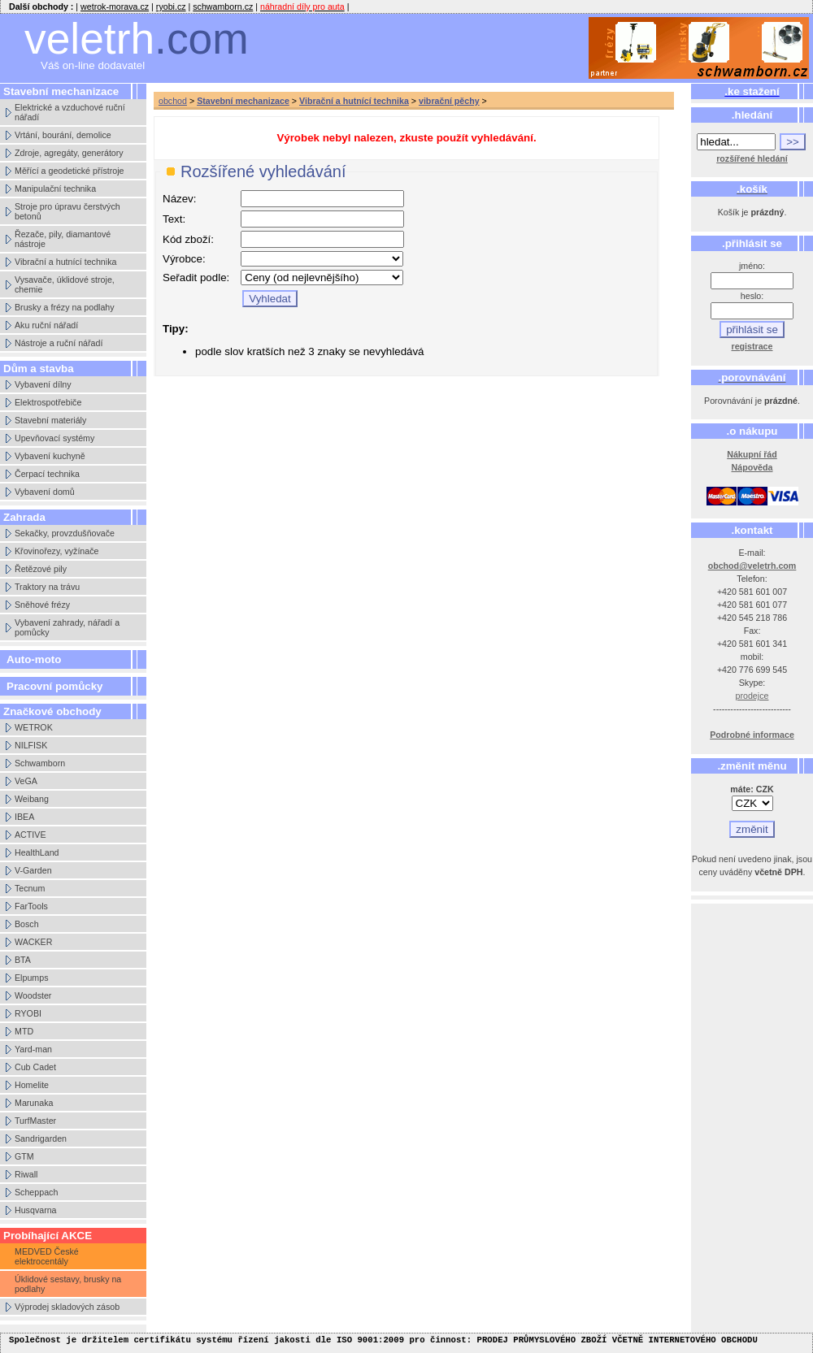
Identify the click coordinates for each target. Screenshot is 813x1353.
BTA (23, 960)
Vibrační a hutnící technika (65, 262)
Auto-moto (34, 659)
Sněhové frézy (42, 604)
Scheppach (36, 1192)
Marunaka (34, 1103)
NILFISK (31, 745)
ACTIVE (30, 834)
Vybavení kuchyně (50, 456)
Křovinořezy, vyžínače (56, 551)
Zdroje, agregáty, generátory (69, 153)
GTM (24, 1156)
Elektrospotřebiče (48, 402)
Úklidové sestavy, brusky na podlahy (68, 1284)
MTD (24, 1031)
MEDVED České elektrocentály (47, 1256)
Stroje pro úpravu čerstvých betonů (67, 211)
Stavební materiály (50, 420)
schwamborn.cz (223, 6)
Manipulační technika (55, 188)
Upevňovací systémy (54, 438)
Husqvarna (36, 1210)
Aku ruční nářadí (46, 325)
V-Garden (33, 870)
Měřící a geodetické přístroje (69, 171)
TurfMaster (35, 1120)
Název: (179, 199)
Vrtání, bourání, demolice (63, 135)
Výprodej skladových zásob (67, 1307)
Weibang (32, 799)
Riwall (26, 1174)
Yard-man (33, 1049)
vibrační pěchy (449, 101)
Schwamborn (40, 763)
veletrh (136, 39)
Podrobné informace (752, 734)
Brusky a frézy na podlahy (65, 307)
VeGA (26, 781)
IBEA (24, 817)
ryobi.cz (171, 6)
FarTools (31, 906)
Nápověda (752, 467)
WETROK (34, 727)
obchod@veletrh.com (752, 565)
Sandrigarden (41, 1138)
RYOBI (28, 1013)
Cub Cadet (35, 1067)
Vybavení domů (45, 492)
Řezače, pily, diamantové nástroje (63, 239)
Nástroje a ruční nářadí (58, 343)
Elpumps (31, 977)
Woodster (33, 995)
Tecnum (30, 888)
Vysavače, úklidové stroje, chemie (65, 284)
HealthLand (37, 852)
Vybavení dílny (43, 384)
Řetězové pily (41, 569)
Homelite (32, 1085)
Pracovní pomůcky (55, 686)
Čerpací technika (47, 474)
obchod (173, 101)
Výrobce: (184, 259)
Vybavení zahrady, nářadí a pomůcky (67, 627)
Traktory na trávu (47, 587)
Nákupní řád (752, 454)
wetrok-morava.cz (114, 6)
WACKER (33, 942)
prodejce (752, 695)
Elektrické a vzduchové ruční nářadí (70, 112)
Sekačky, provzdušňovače (65, 533)
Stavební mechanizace (243, 101)
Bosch (27, 924)
